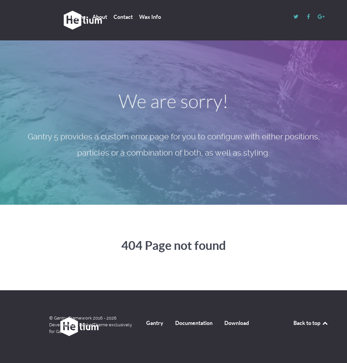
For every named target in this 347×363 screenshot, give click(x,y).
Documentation (194, 323)
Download (236, 323)
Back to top (310, 323)
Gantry (154, 323)
